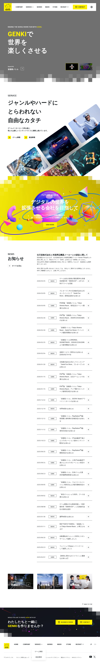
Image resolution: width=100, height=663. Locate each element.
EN (95, 644)
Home (16, 644)
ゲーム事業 (14, 137)
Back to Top (87, 604)
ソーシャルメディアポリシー (51, 657)
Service (30, 7)
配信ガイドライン (65, 657)
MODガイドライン (77, 657)
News (47, 7)
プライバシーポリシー (37, 657)
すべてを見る (14, 265)
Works (39, 7)
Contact (80, 7)
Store (55, 7)
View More (50, 224)
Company (19, 7)
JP (91, 644)
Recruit (65, 7)
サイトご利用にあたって (22, 657)
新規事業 (29, 137)
